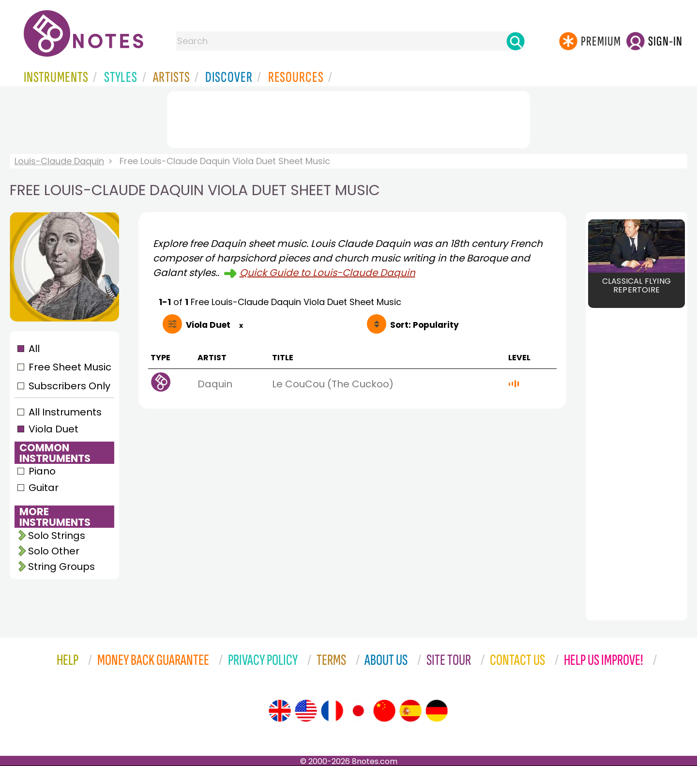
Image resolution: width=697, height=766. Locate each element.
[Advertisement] (348, 117)
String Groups (61, 566)
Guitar (44, 487)
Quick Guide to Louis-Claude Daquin (327, 272)
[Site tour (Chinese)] (384, 711)
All (34, 348)
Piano (42, 471)
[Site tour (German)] (436, 711)
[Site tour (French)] (332, 711)
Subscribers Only (69, 386)
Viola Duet (53, 429)
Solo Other (53, 551)
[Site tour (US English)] (306, 711)
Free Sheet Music (70, 367)
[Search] (515, 41)
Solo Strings (56, 535)
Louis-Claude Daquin (59, 161)
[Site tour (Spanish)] (410, 711)
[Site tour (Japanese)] (358, 711)
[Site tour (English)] (280, 711)
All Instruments (65, 412)
